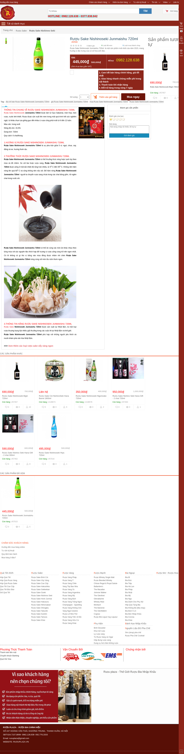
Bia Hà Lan (129, 586)
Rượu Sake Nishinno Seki (41, 596)
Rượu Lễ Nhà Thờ (69, 614)
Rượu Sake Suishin (39, 614)
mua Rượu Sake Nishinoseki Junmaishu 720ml (109, 102)
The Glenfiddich (100, 611)
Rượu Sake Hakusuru (40, 602)
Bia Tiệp (128, 583)
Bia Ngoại (130, 573)
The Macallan (99, 589)
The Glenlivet (99, 596)
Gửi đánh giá (129, 135)
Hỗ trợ (110, 61)
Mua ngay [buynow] (133, 96)
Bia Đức (128, 580)
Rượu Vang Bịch (69, 599)
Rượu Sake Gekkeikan (40, 589)
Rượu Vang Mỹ (68, 596)
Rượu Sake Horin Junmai (41, 599)
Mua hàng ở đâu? (9, 558)
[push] (105, 97)
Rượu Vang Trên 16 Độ (71, 617)
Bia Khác (128, 620)
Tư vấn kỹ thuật (139, 2)
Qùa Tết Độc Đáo (7, 589)
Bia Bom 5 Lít (130, 611)
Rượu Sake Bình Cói (39, 577)
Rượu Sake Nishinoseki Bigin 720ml (164, 87)
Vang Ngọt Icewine (70, 611)
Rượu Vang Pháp (69, 577)
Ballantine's (98, 586)
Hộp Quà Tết (5, 577)
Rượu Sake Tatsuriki (39, 611)
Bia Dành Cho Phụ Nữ (134, 602)
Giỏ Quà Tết (5, 592)
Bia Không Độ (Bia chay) (135, 608)
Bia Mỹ (128, 596)
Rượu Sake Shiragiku (40, 608)
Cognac (97, 614)
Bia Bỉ (127, 577)
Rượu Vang (68, 573)
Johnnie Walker (100, 592)
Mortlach (97, 605)
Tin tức (154, 2)
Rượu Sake (9, 327)
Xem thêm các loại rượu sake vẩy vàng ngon (30, 346)
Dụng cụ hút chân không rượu (106, 643)
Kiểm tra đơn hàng (120, 2)
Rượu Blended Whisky (103, 580)
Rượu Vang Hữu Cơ (70, 620)
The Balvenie (99, 608)
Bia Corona (129, 617)
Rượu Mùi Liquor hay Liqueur (106, 617)
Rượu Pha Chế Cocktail (134, 636)
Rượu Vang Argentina (71, 592)
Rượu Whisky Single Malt (104, 577)
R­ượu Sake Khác (38, 620)
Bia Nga (128, 599)
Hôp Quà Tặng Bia (132, 605)
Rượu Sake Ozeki (38, 592)
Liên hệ (176, 2)
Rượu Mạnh (100, 573)
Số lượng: (74, 97)
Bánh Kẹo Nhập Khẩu (135, 623)
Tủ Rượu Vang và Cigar (103, 637)
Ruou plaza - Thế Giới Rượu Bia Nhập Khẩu (130, 671)
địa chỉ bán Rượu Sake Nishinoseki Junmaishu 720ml (27, 102)
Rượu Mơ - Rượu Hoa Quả (169, 573)
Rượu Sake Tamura (39, 617)
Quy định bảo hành (9, 554)
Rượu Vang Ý (67, 580)
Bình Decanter (100, 628)
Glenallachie (99, 599)
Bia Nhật (128, 592)
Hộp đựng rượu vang (102, 640)
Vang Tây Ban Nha (70, 586)
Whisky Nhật (99, 602)
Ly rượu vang (99, 634)
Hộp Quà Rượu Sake (8, 583)
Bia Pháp (129, 589)
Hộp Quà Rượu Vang (8, 580)
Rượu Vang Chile (69, 583)
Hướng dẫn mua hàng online (13, 547)
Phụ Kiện (98, 623)
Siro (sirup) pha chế (133, 632)
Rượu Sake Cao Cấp (39, 583)
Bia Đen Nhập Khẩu (133, 614)
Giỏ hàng (174, 11)
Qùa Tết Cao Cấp (7, 586)
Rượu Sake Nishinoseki (14, 113)
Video (165, 2)
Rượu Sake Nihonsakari (41, 605)
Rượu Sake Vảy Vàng (40, 580)
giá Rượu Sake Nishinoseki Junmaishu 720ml (69, 102)
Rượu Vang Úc (68, 589)
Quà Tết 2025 (6, 573)
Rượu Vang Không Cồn (72, 608)
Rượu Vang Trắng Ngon (72, 602)
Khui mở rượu (99, 631)
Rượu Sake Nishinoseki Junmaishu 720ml (146, 102)
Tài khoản (181, 40)
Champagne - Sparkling (72, 605)
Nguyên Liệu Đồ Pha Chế (137, 628)
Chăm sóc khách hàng (98, 2)
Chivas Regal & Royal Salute (105, 583)
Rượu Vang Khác (69, 623)
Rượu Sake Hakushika (40, 586)
